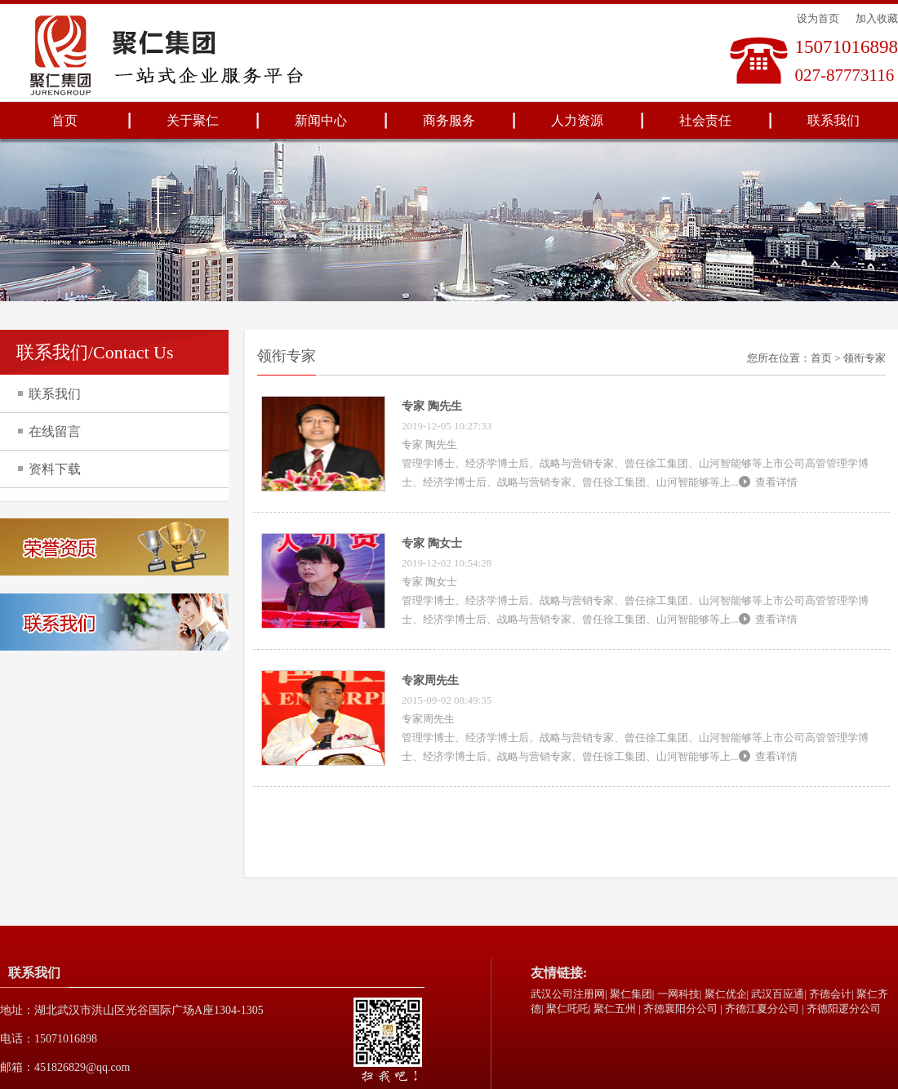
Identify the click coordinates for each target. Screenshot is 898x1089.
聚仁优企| (727, 994)
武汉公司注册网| (569, 994)
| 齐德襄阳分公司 (678, 1008)
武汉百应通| (779, 994)
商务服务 (449, 120)
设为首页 (818, 18)
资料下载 (55, 469)
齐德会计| (831, 994)
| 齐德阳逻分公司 (841, 1008)
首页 (64, 120)
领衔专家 (864, 358)
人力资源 (577, 120)
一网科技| (679, 994)
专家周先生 (430, 680)
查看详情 (776, 482)
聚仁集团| (632, 994)
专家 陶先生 (432, 406)
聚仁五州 (614, 1008)
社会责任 (705, 120)
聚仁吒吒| (568, 1008)
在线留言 (55, 431)
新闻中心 (321, 120)
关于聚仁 (193, 120)
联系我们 (833, 120)
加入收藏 (877, 18)
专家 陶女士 (432, 543)
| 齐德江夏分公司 (759, 1008)
